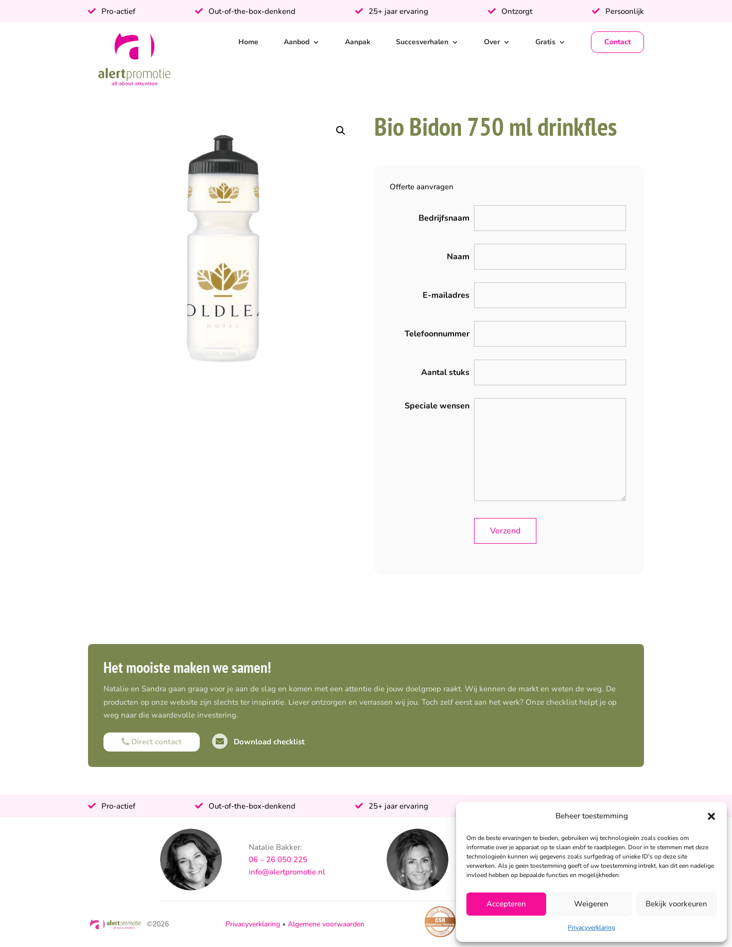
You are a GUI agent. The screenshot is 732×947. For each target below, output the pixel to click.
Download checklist (258, 742)
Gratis (545, 42)
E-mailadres (446, 295)
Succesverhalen (422, 42)
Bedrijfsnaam (444, 218)
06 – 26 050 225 (278, 859)
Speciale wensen (437, 406)
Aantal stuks (445, 372)
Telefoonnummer (437, 334)
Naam (458, 257)
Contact (617, 42)
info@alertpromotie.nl (287, 872)
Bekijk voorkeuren (676, 904)
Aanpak (358, 42)
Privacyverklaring (591, 927)
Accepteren (506, 904)
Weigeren (591, 904)
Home (248, 42)
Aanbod (296, 42)
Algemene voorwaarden (326, 924)
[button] (711, 816)
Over (492, 42)
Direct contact (151, 742)
